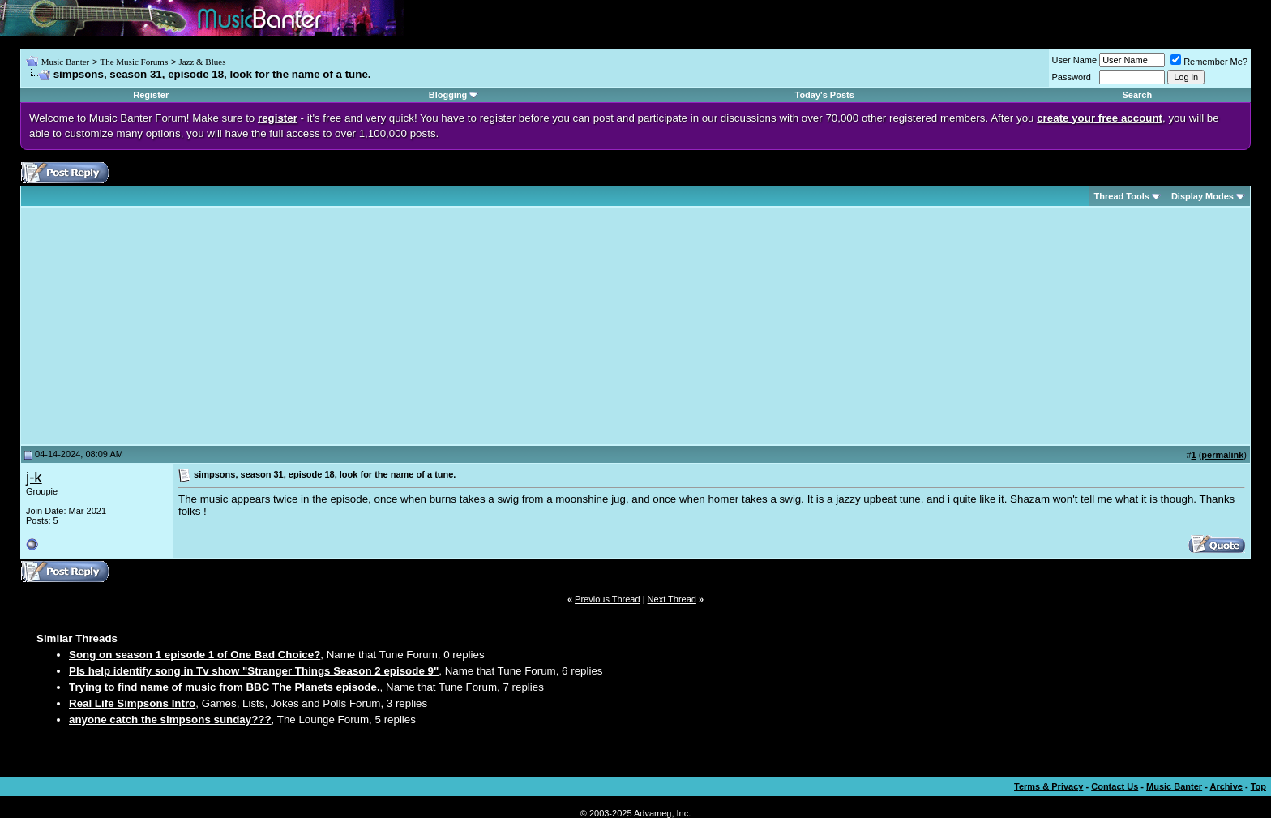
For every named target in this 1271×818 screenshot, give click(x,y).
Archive (1226, 786)
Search (1137, 95)
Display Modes (1202, 196)
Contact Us (1114, 786)
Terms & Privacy (1048, 786)
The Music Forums (134, 61)
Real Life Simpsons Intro (132, 703)
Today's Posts (824, 95)
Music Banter (65, 61)
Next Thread (672, 599)
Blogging (448, 95)
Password (1071, 77)
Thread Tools (1121, 196)
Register (151, 95)
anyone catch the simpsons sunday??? (170, 719)
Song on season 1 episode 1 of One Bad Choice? (194, 655)
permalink (1222, 455)
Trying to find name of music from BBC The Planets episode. (224, 687)
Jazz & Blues (201, 61)
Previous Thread (607, 599)
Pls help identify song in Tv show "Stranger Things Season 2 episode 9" (254, 671)
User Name (1075, 60)
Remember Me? (1208, 61)
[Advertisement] (162, 325)
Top (1258, 786)
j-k (34, 477)
